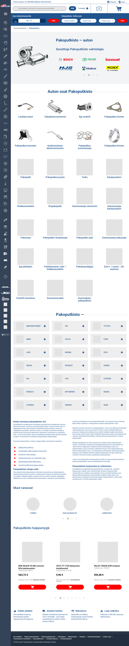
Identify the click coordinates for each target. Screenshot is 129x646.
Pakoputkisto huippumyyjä (31, 528)
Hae (72, 8)
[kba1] (29, 21)
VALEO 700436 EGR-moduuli (107, 566)
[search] (39, 8)
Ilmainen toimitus (39, 580)
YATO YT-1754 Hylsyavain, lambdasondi (68, 567)
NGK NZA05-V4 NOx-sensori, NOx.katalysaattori (31, 567)
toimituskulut (75, 580)
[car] (107, 21)
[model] (88, 21)
